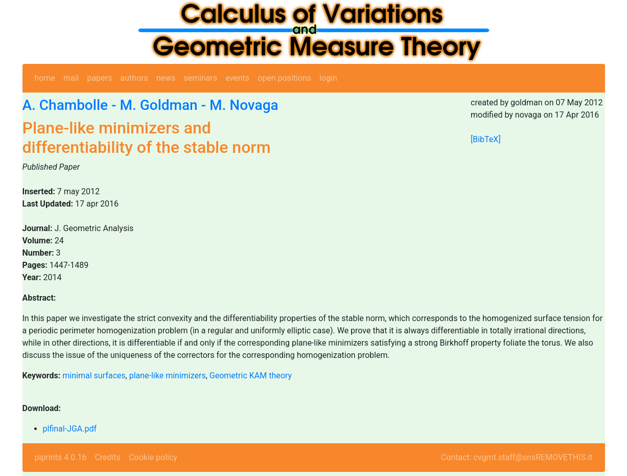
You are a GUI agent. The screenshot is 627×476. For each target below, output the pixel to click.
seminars (200, 78)
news (166, 78)
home (45, 78)
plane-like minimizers (167, 375)
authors (134, 78)
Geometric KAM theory (251, 375)
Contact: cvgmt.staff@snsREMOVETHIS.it (517, 457)
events (237, 78)
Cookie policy (153, 457)
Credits (108, 457)
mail (71, 78)
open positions (284, 78)
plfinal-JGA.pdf (70, 429)
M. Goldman (158, 105)
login (328, 78)
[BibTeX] (486, 139)
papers (99, 78)
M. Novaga (244, 105)
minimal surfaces (93, 375)
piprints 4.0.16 (61, 457)
